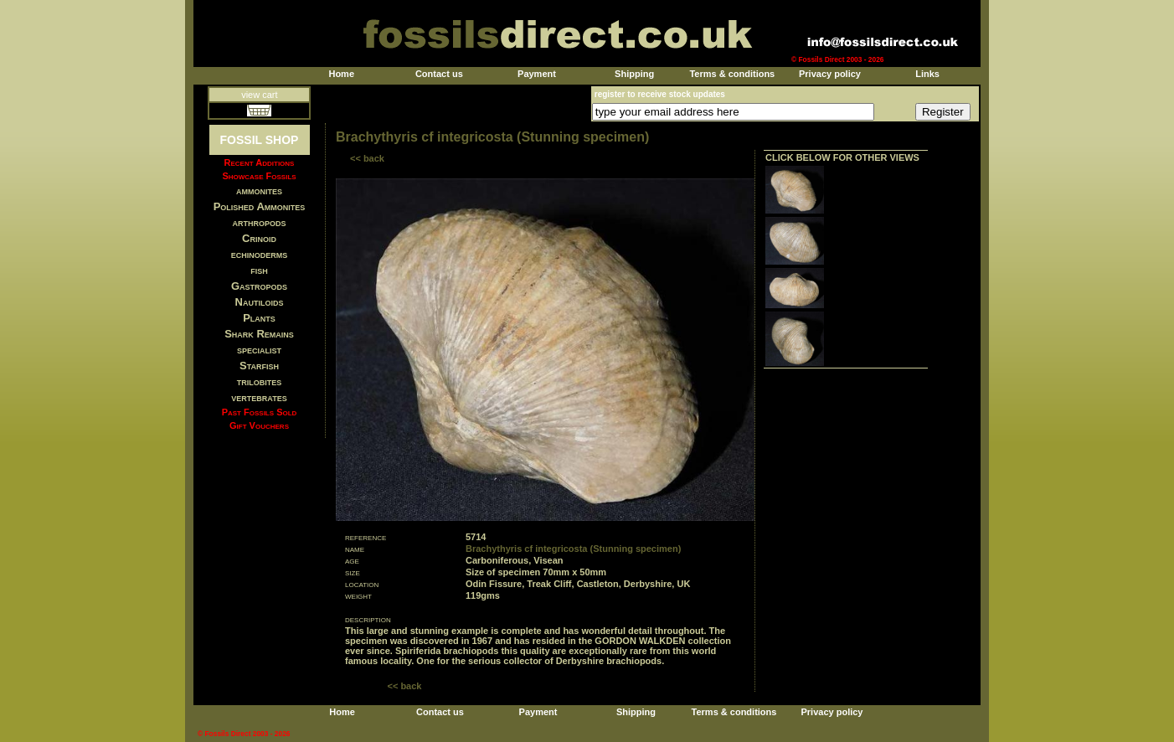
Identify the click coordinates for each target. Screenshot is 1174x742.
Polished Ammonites (260, 206)
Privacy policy (830, 74)
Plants (259, 318)
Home (341, 74)
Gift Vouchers (259, 425)
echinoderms (259, 254)
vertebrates (258, 397)
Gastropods (259, 286)
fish (259, 270)
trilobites (259, 381)
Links (927, 74)
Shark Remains (259, 333)
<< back (367, 158)
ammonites (259, 190)
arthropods (259, 222)
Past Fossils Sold (259, 412)
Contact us (439, 74)
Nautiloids (259, 302)
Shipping (634, 74)
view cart (259, 95)
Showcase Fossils (259, 176)
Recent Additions (259, 162)
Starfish (259, 365)
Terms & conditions (732, 74)
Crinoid (259, 238)
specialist (259, 349)
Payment (536, 74)
